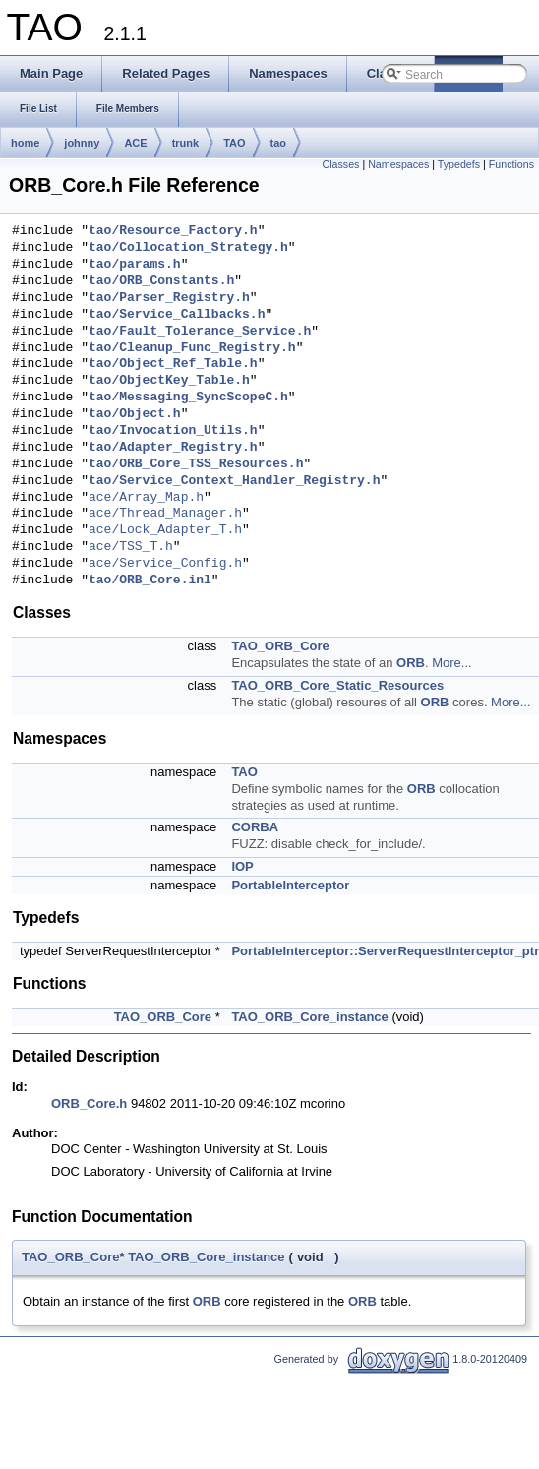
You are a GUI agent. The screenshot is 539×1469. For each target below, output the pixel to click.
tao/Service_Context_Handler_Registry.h (234, 481)
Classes (341, 164)
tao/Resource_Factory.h (173, 231)
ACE (135, 143)
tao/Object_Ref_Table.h (173, 364)
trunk (186, 143)
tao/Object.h (135, 414)
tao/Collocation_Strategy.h (188, 248)
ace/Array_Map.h (146, 498)
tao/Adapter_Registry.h (173, 448)
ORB (410, 662)
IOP (242, 866)
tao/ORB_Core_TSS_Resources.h (196, 464)
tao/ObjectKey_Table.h (169, 381)
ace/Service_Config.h (165, 564)
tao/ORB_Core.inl (150, 580)
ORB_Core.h (89, 1103)
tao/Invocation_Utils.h (173, 431)
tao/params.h (135, 265)
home (25, 143)
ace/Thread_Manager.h (165, 513)
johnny (81, 143)
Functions (511, 164)
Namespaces (398, 164)
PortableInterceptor (290, 885)
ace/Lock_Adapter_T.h (165, 530)
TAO (234, 143)
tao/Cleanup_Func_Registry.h (192, 348)
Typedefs (459, 164)
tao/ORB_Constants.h (161, 281)
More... (451, 662)
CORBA (254, 827)
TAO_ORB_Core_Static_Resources (337, 685)
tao (278, 143)
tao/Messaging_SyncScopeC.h (188, 397)
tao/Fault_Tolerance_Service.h (200, 331)
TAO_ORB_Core (280, 646)
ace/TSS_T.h (131, 547)
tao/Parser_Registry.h (169, 298)
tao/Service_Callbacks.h (177, 315)
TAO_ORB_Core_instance (309, 1017)
